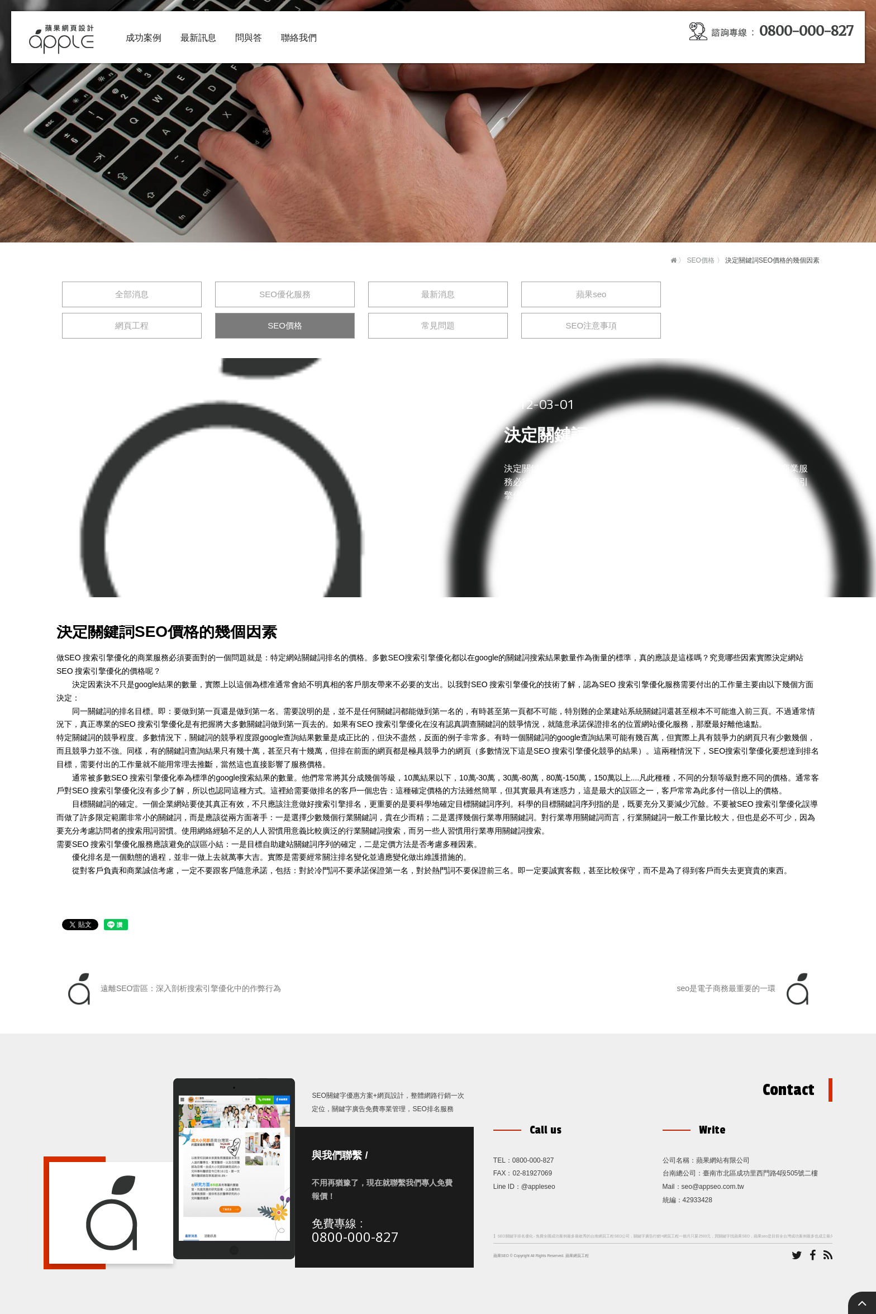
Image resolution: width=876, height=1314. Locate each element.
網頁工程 (132, 325)
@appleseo (538, 1187)
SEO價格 (700, 260)
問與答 (248, 37)
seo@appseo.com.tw (713, 1187)
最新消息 (438, 294)
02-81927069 (532, 1173)
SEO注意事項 (591, 325)
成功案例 (143, 37)
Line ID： (507, 1187)
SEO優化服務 (285, 294)
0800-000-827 (355, 1236)
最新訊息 (198, 37)
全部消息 (132, 294)
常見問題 (438, 325)
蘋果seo (591, 294)
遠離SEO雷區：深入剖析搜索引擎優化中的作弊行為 (171, 989)
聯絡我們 (299, 37)
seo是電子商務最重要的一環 (745, 989)
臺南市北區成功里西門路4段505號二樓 (760, 1173)
